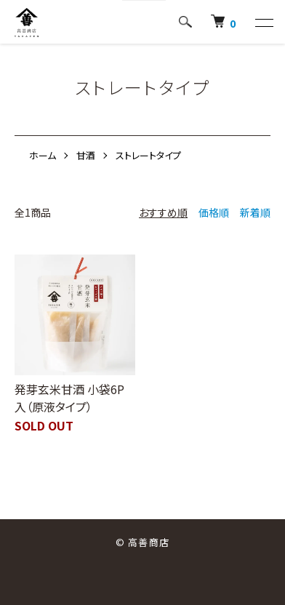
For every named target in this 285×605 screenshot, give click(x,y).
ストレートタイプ (148, 155)
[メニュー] (263, 22)
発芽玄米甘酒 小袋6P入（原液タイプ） (69, 397)
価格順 (213, 212)
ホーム (42, 155)
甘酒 (85, 155)
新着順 (255, 212)
